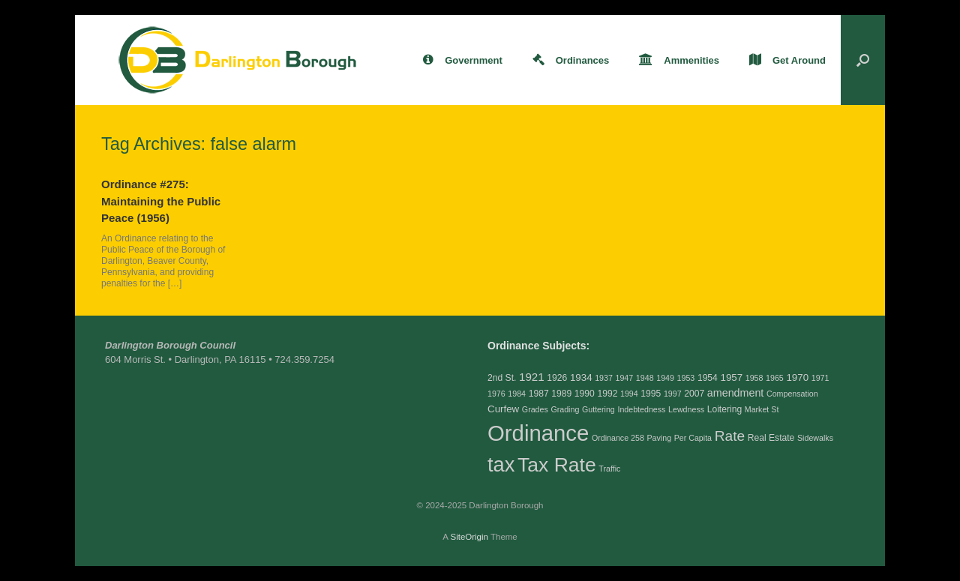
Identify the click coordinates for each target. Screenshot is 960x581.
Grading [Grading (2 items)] (564, 409)
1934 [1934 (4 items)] (581, 377)
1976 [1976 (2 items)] (497, 393)
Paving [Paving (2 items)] (658, 437)
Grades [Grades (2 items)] (535, 409)
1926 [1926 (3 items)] (557, 378)
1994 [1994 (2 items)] (629, 393)
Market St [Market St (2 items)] (762, 409)
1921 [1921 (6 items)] (531, 376)
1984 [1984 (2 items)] (517, 393)
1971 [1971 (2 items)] (821, 377)
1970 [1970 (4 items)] (797, 377)
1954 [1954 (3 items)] (708, 378)
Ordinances (571, 60)
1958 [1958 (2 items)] (755, 377)
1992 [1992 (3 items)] (607, 393)
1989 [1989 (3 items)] (561, 393)
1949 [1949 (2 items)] (665, 377)
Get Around (787, 60)
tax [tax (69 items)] (501, 464)
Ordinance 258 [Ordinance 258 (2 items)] (618, 437)
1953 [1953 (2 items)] (686, 377)
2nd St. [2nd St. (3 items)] (502, 378)
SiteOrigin (469, 536)
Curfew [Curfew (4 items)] (503, 409)
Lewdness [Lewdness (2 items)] (686, 409)
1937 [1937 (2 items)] (604, 377)
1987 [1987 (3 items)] (539, 393)
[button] (863, 60)
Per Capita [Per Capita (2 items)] (693, 437)
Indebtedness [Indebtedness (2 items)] (641, 409)
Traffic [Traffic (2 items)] (609, 468)
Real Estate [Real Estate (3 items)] (771, 438)
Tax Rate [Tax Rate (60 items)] (557, 465)
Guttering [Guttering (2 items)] (598, 409)
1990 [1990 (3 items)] (584, 393)
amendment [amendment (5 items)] (735, 393)
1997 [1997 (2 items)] (673, 393)
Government (462, 60)
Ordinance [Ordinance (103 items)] (538, 433)
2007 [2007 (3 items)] (694, 393)
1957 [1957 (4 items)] (731, 377)
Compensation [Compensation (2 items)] (792, 393)
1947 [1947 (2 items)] (625, 377)
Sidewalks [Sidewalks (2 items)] (815, 437)
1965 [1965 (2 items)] (775, 377)
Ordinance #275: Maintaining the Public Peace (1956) (160, 201)
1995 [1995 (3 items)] (650, 393)
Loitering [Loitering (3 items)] (724, 409)
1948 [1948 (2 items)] (645, 377)
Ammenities (679, 60)
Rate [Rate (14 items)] (730, 436)
